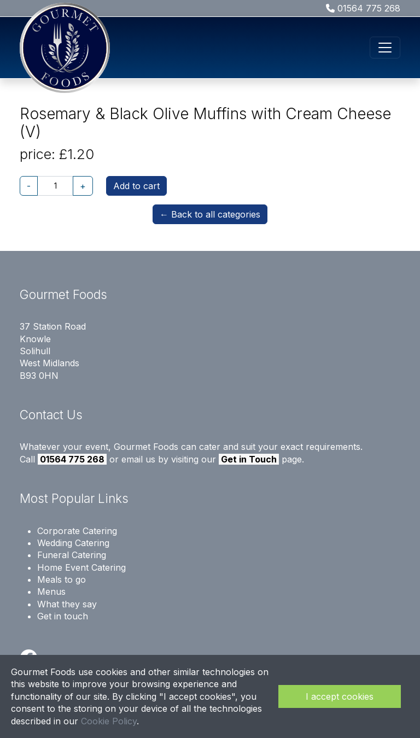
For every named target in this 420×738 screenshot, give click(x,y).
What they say (67, 604)
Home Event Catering (81, 567)
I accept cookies (340, 696)
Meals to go (61, 579)
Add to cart (136, 185)
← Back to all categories (210, 214)
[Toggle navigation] (385, 47)
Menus (51, 591)
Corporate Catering (77, 530)
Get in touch (62, 616)
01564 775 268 (363, 8)
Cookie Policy (109, 721)
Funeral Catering (71, 554)
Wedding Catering (73, 542)
